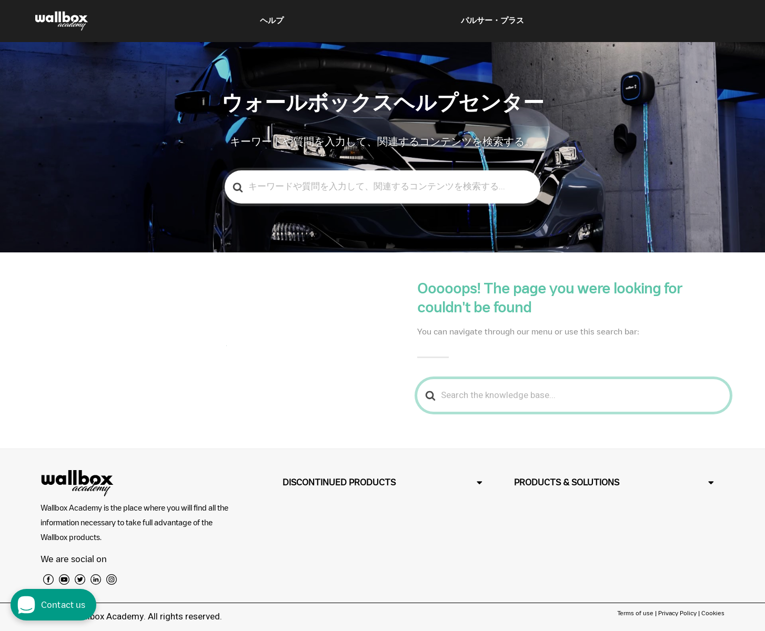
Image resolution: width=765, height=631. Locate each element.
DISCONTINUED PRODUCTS (339, 482)
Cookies (712, 613)
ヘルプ (272, 20)
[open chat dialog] (53, 604)
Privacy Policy (677, 613)
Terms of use (636, 613)
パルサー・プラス (492, 20)
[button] (382, 482)
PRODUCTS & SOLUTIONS (566, 482)
